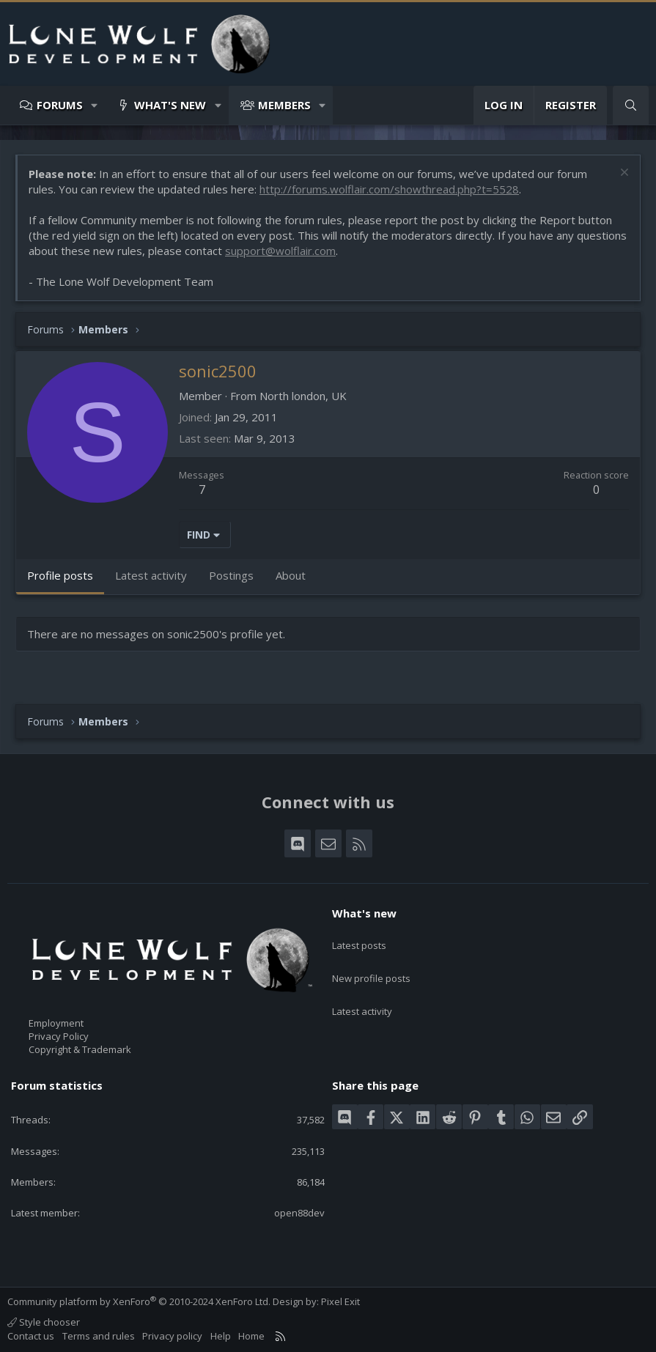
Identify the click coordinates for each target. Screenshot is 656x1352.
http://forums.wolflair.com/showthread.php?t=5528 (389, 189)
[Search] (631, 105)
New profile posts (371, 965)
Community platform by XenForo (138, 1301)
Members (284, 104)
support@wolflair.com (280, 250)
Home (251, 1335)
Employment (56, 1023)
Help (220, 1335)
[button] (95, 105)
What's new (170, 104)
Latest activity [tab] (151, 575)
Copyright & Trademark (80, 1049)
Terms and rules (98, 1335)
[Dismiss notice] (622, 174)
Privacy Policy (59, 1036)
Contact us (30, 1335)
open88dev (299, 1212)
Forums (60, 104)
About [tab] (291, 575)
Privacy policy (172, 1335)
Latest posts (359, 938)
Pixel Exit (340, 1301)
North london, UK (303, 395)
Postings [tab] (231, 575)
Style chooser (43, 1322)
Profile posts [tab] (60, 575)
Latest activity (362, 992)
